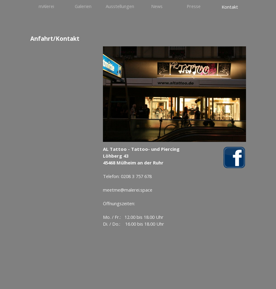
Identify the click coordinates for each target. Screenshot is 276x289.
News (157, 6)
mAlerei (46, 6)
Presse (194, 6)
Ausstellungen (120, 6)
